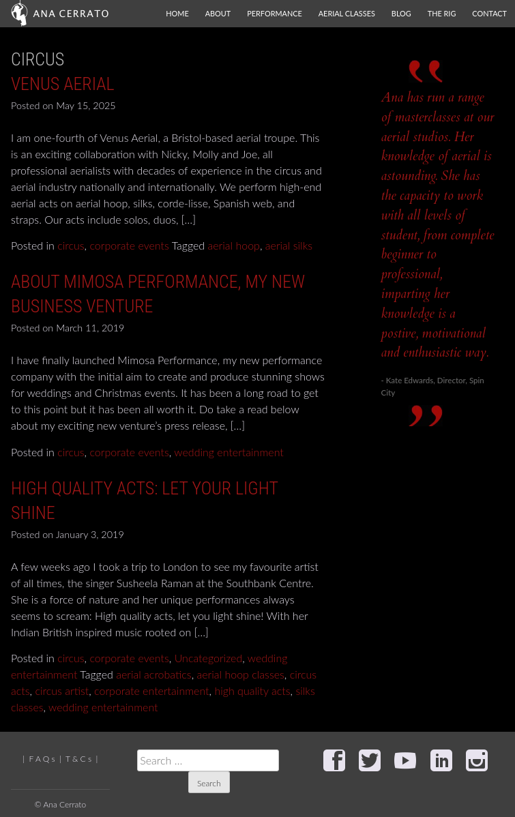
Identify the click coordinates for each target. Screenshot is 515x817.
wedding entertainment (228, 451)
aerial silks (288, 245)
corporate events (128, 245)
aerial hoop (234, 245)
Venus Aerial (63, 84)
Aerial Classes (347, 13)
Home (177, 13)
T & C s (78, 759)
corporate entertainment (151, 690)
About (218, 13)
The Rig (442, 13)
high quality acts (252, 690)
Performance (274, 13)
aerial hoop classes (240, 674)
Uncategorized (209, 657)
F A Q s (42, 759)
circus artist (62, 690)
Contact (489, 13)
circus (70, 245)
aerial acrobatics (154, 674)
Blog (401, 13)
